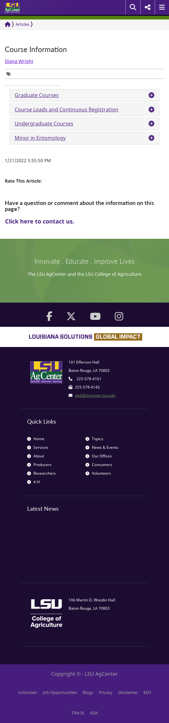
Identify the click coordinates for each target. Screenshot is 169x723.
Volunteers (98, 473)
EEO (147, 692)
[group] (10, 74)
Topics (94, 438)
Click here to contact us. (39, 221)
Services (37, 447)
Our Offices (98, 456)
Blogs (88, 692)
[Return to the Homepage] (8, 24)
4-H (33, 482)
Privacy (106, 692)
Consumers (98, 464)
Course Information (36, 49)
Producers (39, 464)
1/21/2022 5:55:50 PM (28, 160)
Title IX (77, 713)
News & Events (101, 447)
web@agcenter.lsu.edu (95, 395)
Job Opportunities (60, 692)
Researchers (41, 473)
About (35, 456)
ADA (94, 713)
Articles (22, 24)
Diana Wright (19, 61)
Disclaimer (128, 692)
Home (35, 438)
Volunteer (27, 692)
